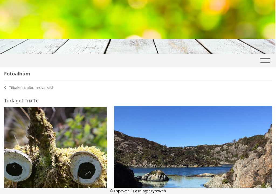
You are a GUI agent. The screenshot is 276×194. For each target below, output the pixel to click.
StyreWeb (157, 190)
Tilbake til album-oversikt (28, 87)
